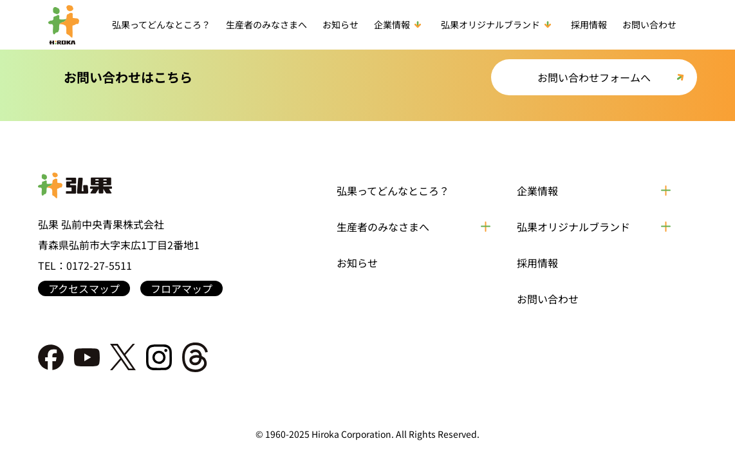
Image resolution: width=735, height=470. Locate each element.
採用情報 (589, 24)
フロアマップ (181, 288)
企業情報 (399, 24)
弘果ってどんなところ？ (161, 24)
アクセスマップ (84, 288)
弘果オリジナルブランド (498, 24)
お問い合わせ (649, 24)
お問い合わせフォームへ (594, 77)
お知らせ (340, 24)
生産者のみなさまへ (266, 24)
